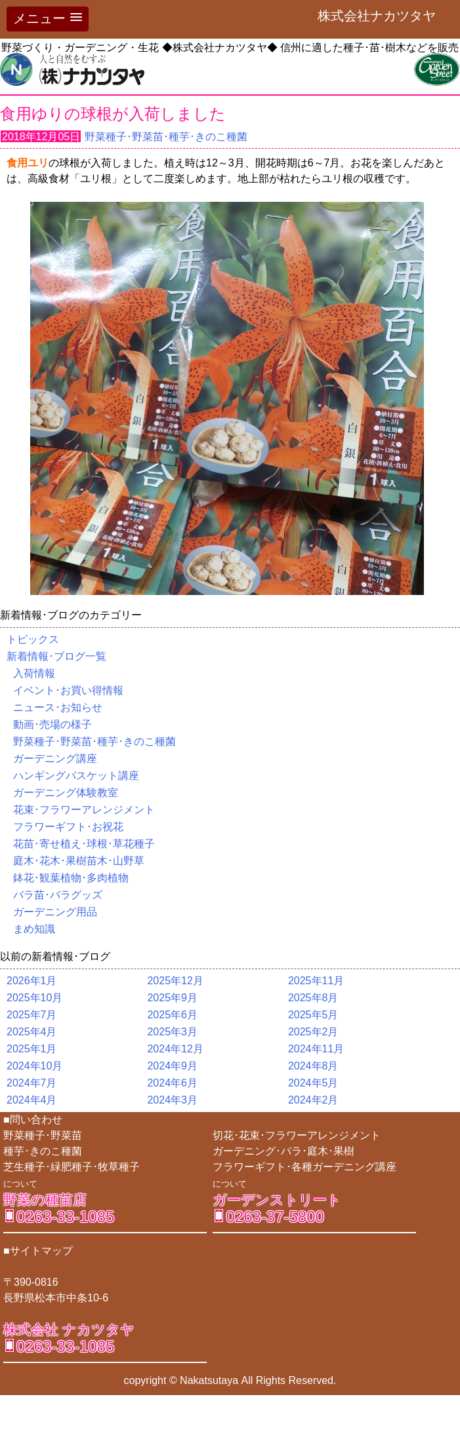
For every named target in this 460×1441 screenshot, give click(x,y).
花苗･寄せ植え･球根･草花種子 (84, 843)
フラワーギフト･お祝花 (68, 826)
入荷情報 (34, 673)
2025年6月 (172, 1014)
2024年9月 (172, 1065)
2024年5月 (313, 1082)
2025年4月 (32, 1031)
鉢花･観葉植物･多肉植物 (71, 877)
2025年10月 (34, 997)
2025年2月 (313, 1031)
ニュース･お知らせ (57, 707)
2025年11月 (316, 980)
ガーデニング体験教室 (65, 792)
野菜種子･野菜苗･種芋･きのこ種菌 (166, 136)
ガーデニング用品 (55, 911)
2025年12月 (175, 980)
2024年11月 (316, 1048)
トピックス (33, 639)
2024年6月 (172, 1082)
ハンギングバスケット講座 (76, 775)
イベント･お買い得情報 (68, 690)
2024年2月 (313, 1099)
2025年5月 (313, 1014)
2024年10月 (34, 1065)
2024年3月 (172, 1099)
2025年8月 (313, 997)
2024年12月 (175, 1048)
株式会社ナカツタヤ (383, 16)
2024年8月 (313, 1065)
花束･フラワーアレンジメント (84, 809)
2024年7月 (32, 1082)
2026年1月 (32, 980)
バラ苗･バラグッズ (57, 894)
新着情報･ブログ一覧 (56, 656)
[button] (48, 19)
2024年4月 (32, 1099)
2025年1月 (32, 1048)
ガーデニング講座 (55, 758)
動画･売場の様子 (52, 724)
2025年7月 (32, 1014)
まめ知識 (34, 928)
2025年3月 (172, 1031)
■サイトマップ (38, 1250)
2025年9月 (172, 997)
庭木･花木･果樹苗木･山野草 (78, 860)
